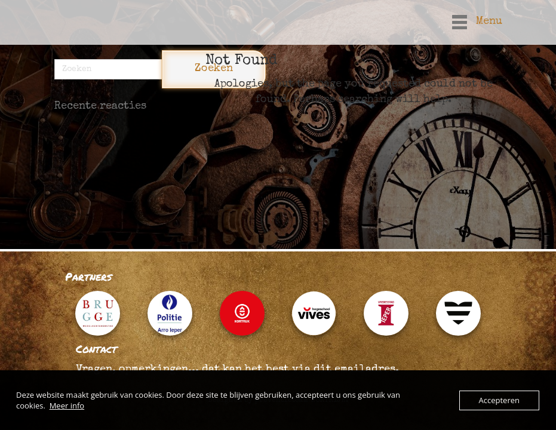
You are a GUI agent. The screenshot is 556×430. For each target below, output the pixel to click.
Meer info (67, 405)
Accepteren (499, 400)
